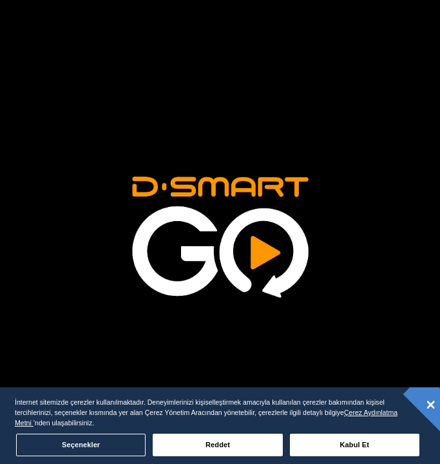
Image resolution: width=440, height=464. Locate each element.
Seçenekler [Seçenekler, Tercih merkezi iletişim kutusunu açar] (81, 445)
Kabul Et (355, 445)
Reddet (218, 445)
